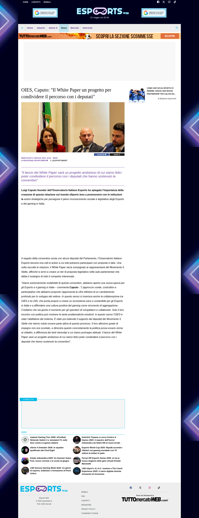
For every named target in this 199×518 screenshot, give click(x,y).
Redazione (86, 505)
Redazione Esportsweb (34, 160)
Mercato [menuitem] (75, 28)
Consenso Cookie (89, 513)
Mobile (84, 492)
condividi (101, 154)
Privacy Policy (88, 509)
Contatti (85, 501)
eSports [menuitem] (41, 28)
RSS (83, 496)
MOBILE (47, 2)
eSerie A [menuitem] (53, 28)
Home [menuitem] (30, 28)
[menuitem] (22, 28)
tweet (117, 154)
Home (25, 2)
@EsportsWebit (58, 160)
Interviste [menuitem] (87, 28)
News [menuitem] (64, 28)
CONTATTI (36, 2)
